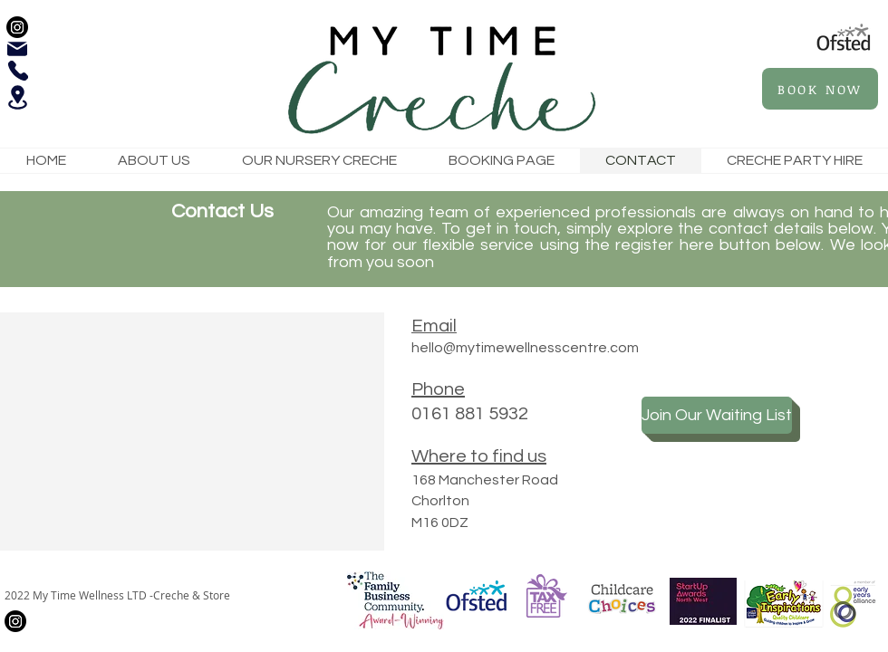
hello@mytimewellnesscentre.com (525, 347)
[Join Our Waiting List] (717, 415)
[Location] (17, 97)
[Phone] (18, 71)
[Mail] (17, 49)
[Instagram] (17, 27)
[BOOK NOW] (820, 89)
